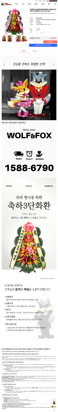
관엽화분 (42, 3)
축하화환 (36, 3)
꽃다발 (23, 3)
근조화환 (29, 3)
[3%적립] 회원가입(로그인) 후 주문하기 (43, 45)
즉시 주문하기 (50, 41)
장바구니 (36, 41)
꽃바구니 (16, 3)
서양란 (55, 3)
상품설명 (23, 51)
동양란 (49, 3)
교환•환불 (34, 51)
